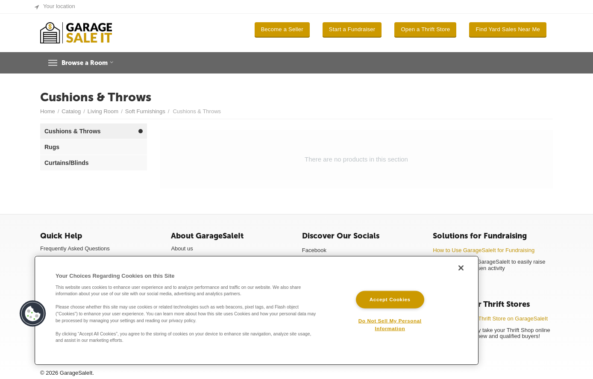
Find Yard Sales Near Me (508, 29)
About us (182, 248)
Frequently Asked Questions (75, 248)
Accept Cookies (390, 299)
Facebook (314, 250)
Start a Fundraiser (352, 29)
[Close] (461, 268)
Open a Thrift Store (425, 29)
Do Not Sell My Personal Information (390, 324)
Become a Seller (282, 29)
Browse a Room (91, 62)
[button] (33, 313)
